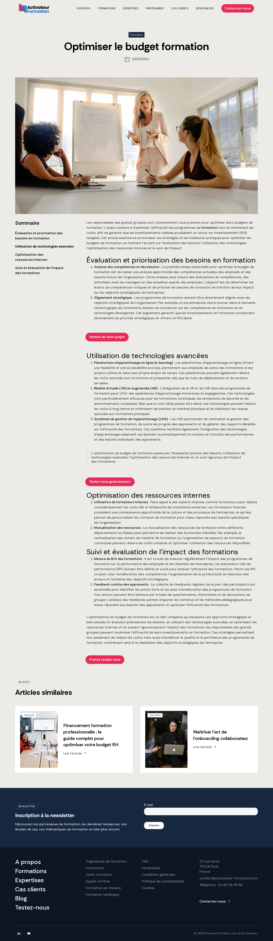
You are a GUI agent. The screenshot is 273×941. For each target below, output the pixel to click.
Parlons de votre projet (107, 337)
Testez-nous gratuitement (110, 482)
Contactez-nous (237, 8)
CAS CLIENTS (179, 8)
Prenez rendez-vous (104, 659)
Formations (31, 871)
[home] (34, 8)
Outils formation (99, 874)
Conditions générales (158, 874)
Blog (21, 898)
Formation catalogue (102, 894)
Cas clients (30, 889)
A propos (28, 862)
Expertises (29, 880)
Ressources (205, 8)
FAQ (145, 861)
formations (106, 8)
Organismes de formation (106, 861)
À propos (83, 8)
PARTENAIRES (155, 8)
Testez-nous (32, 907)
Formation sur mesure (103, 888)
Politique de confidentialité (163, 881)
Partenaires (151, 868)
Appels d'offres (98, 881)
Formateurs (95, 868)
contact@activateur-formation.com (228, 878)
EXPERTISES (130, 8)
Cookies (148, 888)
